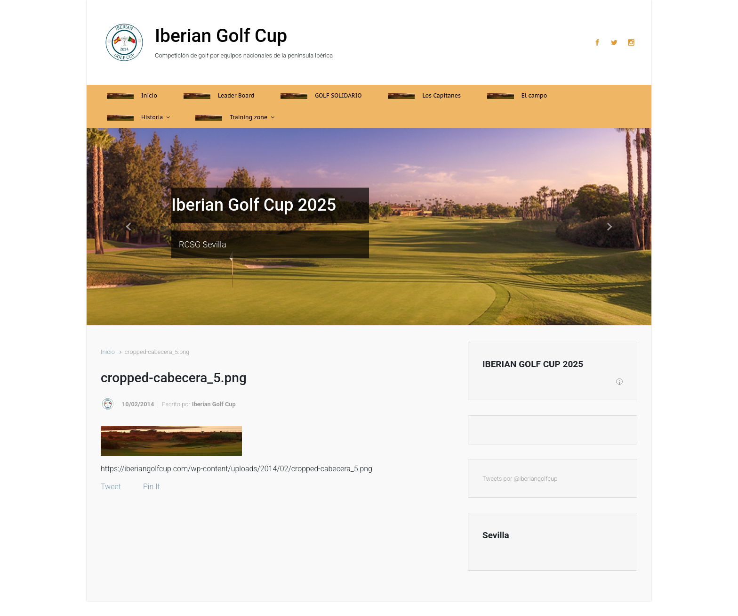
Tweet (111, 486)
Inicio (108, 351)
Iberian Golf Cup (221, 36)
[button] (129, 226)
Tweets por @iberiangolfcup (519, 478)
